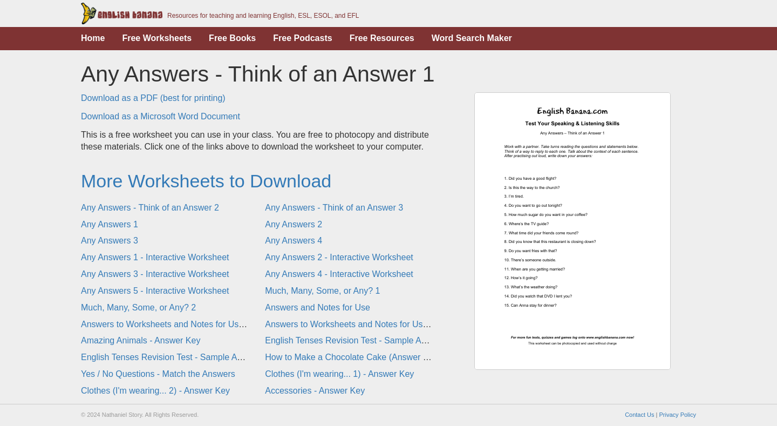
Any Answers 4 (293, 240)
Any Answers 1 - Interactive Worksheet (155, 257)
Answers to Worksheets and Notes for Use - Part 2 (361, 324)
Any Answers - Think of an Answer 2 (150, 207)
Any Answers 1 (109, 224)
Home (93, 38)
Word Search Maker (472, 38)
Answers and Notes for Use (317, 307)
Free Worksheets (157, 38)
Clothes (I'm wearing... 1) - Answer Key (339, 373)
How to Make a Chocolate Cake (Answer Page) (355, 357)
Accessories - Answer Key (315, 390)
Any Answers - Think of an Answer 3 (334, 207)
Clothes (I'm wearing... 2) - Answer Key (155, 390)
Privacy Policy (677, 414)
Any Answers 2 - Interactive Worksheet (339, 257)
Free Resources (382, 38)
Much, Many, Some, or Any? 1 (322, 290)
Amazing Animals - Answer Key (140, 340)
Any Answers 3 (109, 240)
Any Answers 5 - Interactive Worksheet (155, 290)
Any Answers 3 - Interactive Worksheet (155, 274)
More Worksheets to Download (206, 181)
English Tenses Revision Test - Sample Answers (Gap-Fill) (192, 357)
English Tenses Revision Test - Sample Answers (356, 340)
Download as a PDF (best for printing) (153, 98)
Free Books (232, 38)
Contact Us (639, 414)
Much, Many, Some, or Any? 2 (138, 307)
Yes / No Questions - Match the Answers (158, 373)
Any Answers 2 (293, 224)
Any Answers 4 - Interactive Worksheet (339, 274)
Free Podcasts (302, 38)
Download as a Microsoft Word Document (160, 116)
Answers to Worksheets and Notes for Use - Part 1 (177, 324)
